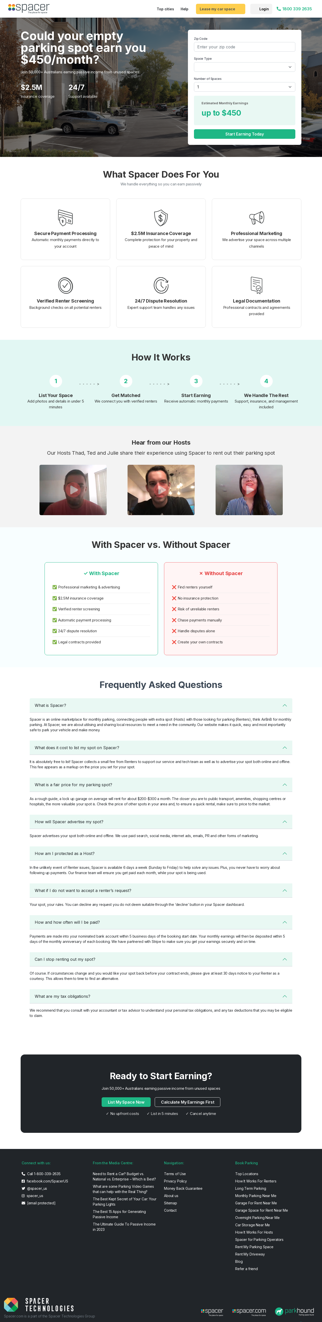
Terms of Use (175, 1174)
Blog (239, 1261)
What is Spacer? (50, 705)
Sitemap (170, 1203)
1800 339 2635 (294, 9)
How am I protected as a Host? (65, 853)
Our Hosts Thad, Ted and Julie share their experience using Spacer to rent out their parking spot (161, 453)
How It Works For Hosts (254, 1232)
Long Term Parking (250, 1188)
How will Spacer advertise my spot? (69, 821)
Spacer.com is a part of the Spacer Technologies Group (49, 1316)
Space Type (203, 58)
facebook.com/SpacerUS (45, 1181)
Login (264, 9)
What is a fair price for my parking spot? (73, 784)
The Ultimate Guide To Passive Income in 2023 (124, 1227)
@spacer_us (34, 1188)
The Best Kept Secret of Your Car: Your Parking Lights (124, 1201)
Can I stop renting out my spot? (65, 959)
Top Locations (246, 1174)
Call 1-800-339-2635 (41, 1174)
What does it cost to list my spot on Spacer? (77, 747)
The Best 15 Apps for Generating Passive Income (119, 1214)
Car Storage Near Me (252, 1225)
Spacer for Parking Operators (259, 1239)
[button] (73, 490)
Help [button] (184, 9)
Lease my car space (217, 9)
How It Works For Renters (255, 1181)
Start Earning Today (244, 134)
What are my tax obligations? (62, 996)
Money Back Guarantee (183, 1188)
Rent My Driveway (250, 1254)
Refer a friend (246, 1269)
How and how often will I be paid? (67, 922)
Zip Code (201, 39)
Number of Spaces (208, 79)
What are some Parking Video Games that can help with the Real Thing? (123, 1189)
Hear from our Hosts (161, 442)
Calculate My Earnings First (187, 1102)
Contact (170, 1210)
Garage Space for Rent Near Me (261, 1210)
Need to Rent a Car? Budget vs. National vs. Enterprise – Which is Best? (124, 1176)
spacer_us (32, 1196)
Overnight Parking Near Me (257, 1217)
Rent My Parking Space (254, 1247)
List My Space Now (126, 1102)
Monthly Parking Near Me (255, 1196)
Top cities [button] (165, 9)
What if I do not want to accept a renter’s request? (83, 890)
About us (171, 1196)
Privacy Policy (175, 1181)
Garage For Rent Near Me (256, 1203)
